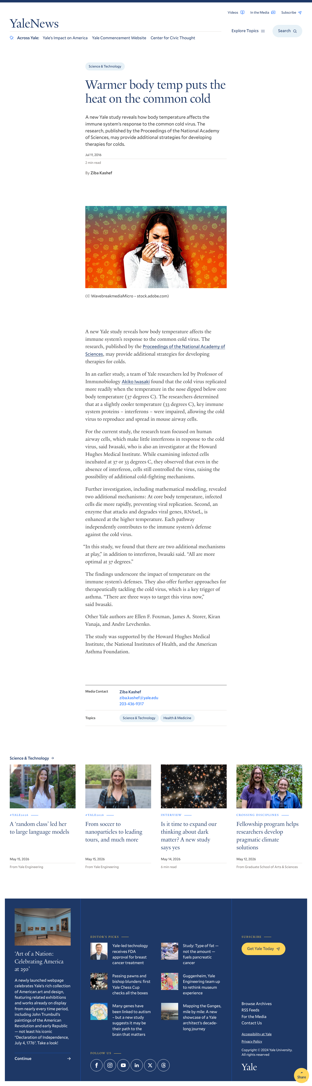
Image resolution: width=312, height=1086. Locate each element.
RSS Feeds (250, 1010)
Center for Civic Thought (173, 37)
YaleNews (34, 25)
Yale (249, 1068)
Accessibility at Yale (257, 1034)
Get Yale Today (263, 948)
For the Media (254, 1016)
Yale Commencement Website (119, 37)
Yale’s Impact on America (65, 37)
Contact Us (252, 1023)
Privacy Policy (252, 1041)
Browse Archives (257, 1003)
